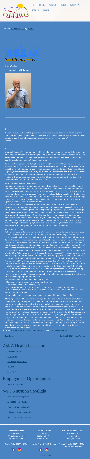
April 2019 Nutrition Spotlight (18, 402)
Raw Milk (11, 367)
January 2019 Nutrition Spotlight (19, 417)
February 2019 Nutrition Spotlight (20, 412)
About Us (53, 5)
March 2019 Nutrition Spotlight (19, 407)
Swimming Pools (15, 351)
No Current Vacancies (15, 384)
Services (63, 5)
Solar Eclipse (9, 336)
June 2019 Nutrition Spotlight (18, 397)
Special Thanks (45, 455)
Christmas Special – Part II (17, 362)
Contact (46, 10)
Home (33, 5)
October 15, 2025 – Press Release (73, 336)
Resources (36, 10)
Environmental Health (35, 330)
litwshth (31, 29)
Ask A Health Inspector (18, 330)
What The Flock (13, 372)
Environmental (75, 5)
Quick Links (42, 5)
